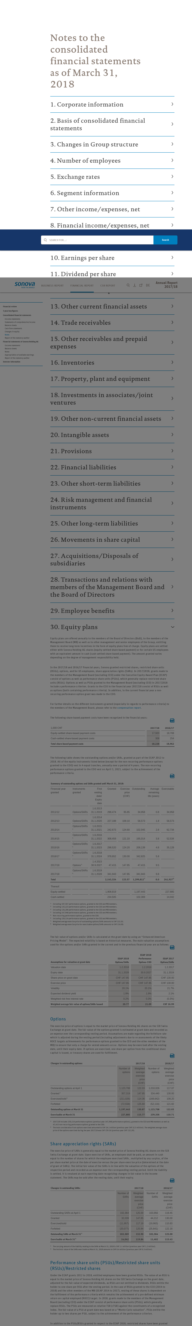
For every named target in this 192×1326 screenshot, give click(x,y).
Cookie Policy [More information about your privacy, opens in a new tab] (88, 1323)
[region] (96, 1313)
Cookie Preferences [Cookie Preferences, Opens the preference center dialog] (125, 1313)
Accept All (169, 1313)
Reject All (147, 1313)
